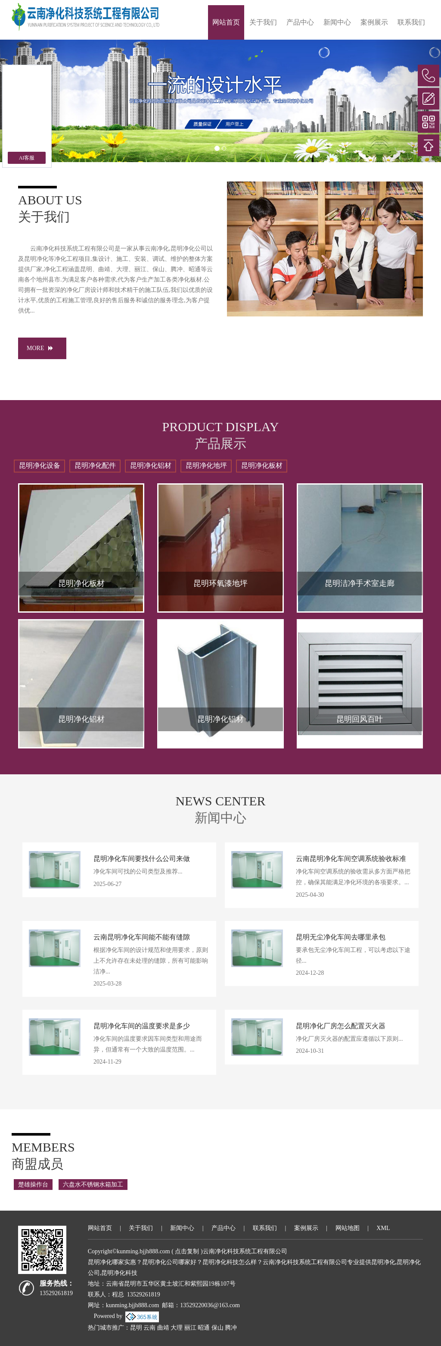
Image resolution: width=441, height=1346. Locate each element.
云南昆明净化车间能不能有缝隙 (141, 937)
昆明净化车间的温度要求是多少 (141, 1026)
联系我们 (411, 22)
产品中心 (300, 22)
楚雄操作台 (33, 1184)
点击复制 (187, 1251)
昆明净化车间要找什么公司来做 (141, 858)
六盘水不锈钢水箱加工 (93, 1184)
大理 (177, 1327)
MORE (42, 348)
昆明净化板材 (262, 465)
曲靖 (163, 1327)
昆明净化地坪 (206, 465)
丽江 (190, 1327)
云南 (149, 1327)
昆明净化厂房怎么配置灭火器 (340, 1026)
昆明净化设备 (39, 465)
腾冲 (231, 1327)
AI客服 (27, 158)
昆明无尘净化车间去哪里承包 (340, 937)
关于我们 (263, 22)
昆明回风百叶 (359, 719)
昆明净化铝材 (150, 465)
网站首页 (226, 22)
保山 (217, 1327)
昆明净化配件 (95, 465)
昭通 (204, 1327)
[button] (408, 101)
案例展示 (374, 22)
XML (383, 1228)
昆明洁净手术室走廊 (359, 583)
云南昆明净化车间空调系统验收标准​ (351, 858)
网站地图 (347, 1228)
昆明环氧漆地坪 (220, 583)
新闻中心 (337, 22)
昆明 (136, 1327)
